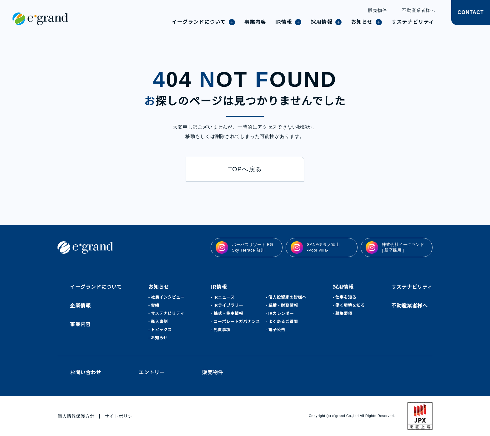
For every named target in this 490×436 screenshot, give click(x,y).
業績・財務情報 (283, 305)
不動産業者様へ (418, 10)
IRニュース (223, 297)
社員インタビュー (168, 297)
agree (414, 426)
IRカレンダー (281, 313)
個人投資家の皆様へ (288, 297)
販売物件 (377, 10)
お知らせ (159, 338)
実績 (155, 305)
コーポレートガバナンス (236, 322)
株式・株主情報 (228, 313)
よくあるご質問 (283, 322)
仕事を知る (346, 297)
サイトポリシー (121, 416)
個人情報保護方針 (76, 416)
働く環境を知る (350, 305)
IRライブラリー (228, 305)
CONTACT (471, 12)
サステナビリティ (167, 313)
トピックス (161, 330)
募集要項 (344, 313)
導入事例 (159, 322)
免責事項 (221, 330)
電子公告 (277, 330)
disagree (375, 426)
